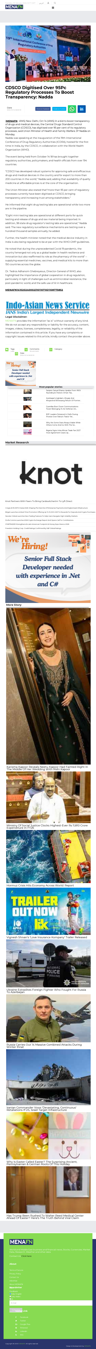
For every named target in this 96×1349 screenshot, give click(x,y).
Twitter (20, 1319)
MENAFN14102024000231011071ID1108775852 (34, 294)
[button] (48, 3)
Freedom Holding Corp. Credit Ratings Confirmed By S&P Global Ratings (33, 533)
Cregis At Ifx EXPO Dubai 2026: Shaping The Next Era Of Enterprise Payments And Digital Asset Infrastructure (46, 512)
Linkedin (21, 1330)
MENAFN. (22, 1342)
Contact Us (14, 1276)
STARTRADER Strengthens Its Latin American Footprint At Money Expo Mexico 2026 (37, 529)
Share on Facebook (43, 113)
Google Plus (22, 1323)
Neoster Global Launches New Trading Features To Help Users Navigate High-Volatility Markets (41, 520)
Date (9, 112)
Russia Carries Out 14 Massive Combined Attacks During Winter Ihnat (43, 1046)
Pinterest (21, 1326)
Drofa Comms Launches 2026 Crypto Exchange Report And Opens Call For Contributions (39, 524)
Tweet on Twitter (59, 113)
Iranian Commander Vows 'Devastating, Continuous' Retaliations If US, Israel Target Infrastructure (41, 1109)
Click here (26, 1254)
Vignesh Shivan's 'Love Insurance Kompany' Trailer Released (46, 939)
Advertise (13, 1279)
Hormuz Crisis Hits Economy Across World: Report (40, 888)
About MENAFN (16, 1283)
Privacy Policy (15, 1272)
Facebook (21, 1316)
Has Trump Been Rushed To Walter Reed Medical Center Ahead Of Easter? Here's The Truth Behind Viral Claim (44, 1215)
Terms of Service (16, 1269)
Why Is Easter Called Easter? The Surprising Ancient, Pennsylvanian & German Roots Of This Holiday (41, 1162)
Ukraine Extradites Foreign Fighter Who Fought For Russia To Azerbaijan (48, 992)
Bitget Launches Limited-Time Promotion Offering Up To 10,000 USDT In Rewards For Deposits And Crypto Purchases (50, 516)
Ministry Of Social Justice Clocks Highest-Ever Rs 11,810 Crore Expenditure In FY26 (46, 830)
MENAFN (11, 125)
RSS (19, 1333)
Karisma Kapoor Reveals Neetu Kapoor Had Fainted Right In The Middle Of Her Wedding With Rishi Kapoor (47, 772)
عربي (41, 3)
